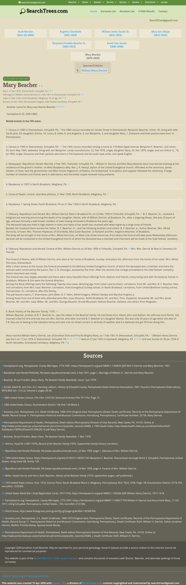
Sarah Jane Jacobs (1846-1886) (117, 44)
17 (3, 500)
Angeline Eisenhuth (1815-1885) (70, 33)
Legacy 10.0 (59, 583)
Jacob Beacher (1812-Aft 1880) (25, 33)
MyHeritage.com (92, 583)
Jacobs (164, 2)
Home (93, 11)
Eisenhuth (150, 2)
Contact (162, 11)
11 (3, 450)
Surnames (29, 576)
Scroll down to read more (16, 78)
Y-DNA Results (146, 11)
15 (3, 482)
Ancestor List (127, 11)
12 (3, 458)
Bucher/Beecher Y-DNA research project (56, 558)
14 (3, 475)
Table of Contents (11, 576)
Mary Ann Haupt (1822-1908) (160, 33)
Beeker (97, 2)
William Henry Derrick (94, 70)
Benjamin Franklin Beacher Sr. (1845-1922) (69, 44)
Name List (43, 576)
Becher (110, 2)
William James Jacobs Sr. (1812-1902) (115, 33)
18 (3, 511)
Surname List (108, 11)
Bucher (123, 2)
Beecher (72, 2)
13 (3, 468)
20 (3, 532)
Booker (135, 2)
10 (3, 443)
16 (3, 493)
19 (3, 518)
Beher (85, 2)
